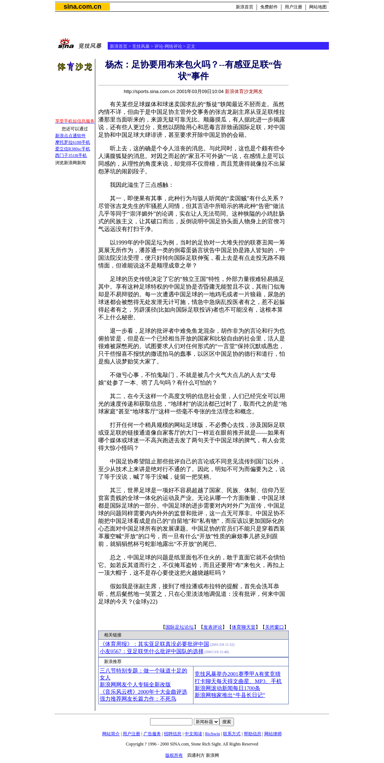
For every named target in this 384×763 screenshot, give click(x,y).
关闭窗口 (274, 627)
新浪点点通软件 (70, 135)
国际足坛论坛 (179, 627)
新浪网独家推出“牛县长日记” (230, 695)
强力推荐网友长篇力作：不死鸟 (138, 699)
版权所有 (174, 755)
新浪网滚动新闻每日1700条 (227, 688)
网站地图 (318, 6)
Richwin (212, 733)
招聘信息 (172, 733)
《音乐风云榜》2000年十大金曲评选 (143, 692)
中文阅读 (193, 733)
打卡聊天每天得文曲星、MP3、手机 (238, 681)
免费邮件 (269, 6)
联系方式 (232, 733)
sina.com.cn (82, 6)
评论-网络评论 (168, 46)
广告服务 (152, 733)
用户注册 (293, 6)
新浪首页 (244, 6)
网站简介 (111, 733)
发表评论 (212, 627)
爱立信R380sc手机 (72, 148)
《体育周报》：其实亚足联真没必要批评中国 (154, 644)
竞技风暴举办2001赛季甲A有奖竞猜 (238, 674)
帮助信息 (252, 733)
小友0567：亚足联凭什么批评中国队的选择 (152, 651)
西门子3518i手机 (71, 155)
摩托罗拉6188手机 (72, 142)
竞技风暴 (141, 46)
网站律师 (273, 733)
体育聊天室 (244, 627)
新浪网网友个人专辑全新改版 (135, 684)
